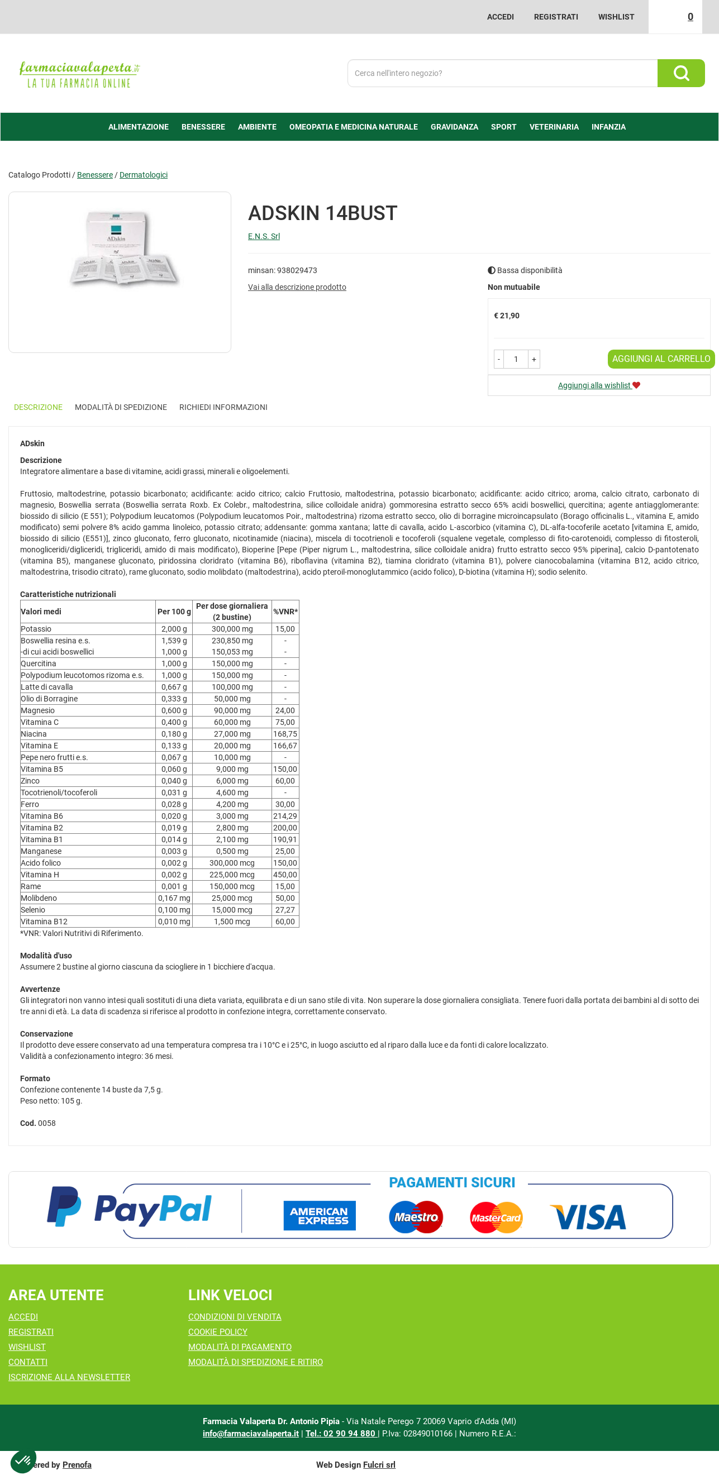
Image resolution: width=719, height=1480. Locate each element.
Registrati (556, 16)
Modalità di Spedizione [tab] (121, 407)
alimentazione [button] (138, 126)
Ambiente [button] (257, 126)
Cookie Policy (217, 1332)
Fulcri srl (379, 1465)
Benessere (95, 174)
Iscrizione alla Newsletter (69, 1377)
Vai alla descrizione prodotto (297, 287)
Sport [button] (504, 126)
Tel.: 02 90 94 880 (342, 1434)
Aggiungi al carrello (661, 359)
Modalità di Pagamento (240, 1347)
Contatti (27, 1362)
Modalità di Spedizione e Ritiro (255, 1362)
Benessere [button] (203, 126)
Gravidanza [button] (454, 126)
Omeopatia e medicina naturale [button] (353, 126)
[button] (499, 359)
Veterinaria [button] (554, 126)
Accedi (500, 16)
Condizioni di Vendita (235, 1317)
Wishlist (616, 16)
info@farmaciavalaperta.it (251, 1434)
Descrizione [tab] (38, 407)
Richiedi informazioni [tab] (223, 407)
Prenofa (77, 1465)
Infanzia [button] (609, 126)
